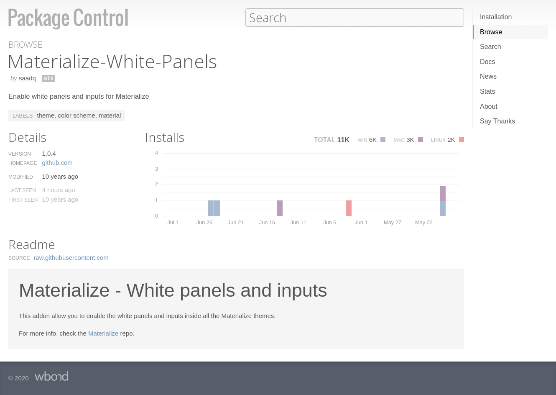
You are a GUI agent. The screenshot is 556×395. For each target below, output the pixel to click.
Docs (487, 61)
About (488, 106)
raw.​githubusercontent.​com (71, 257)
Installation (496, 17)
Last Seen (22, 190)
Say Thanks (497, 121)
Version (19, 153)
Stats (487, 91)
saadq (27, 77)
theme (45, 114)
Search (490, 46)
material (110, 114)
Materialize (103, 332)
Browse (491, 32)
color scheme (76, 114)
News (488, 76)
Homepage (22, 163)
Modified (20, 177)
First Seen (23, 200)
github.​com (57, 162)
